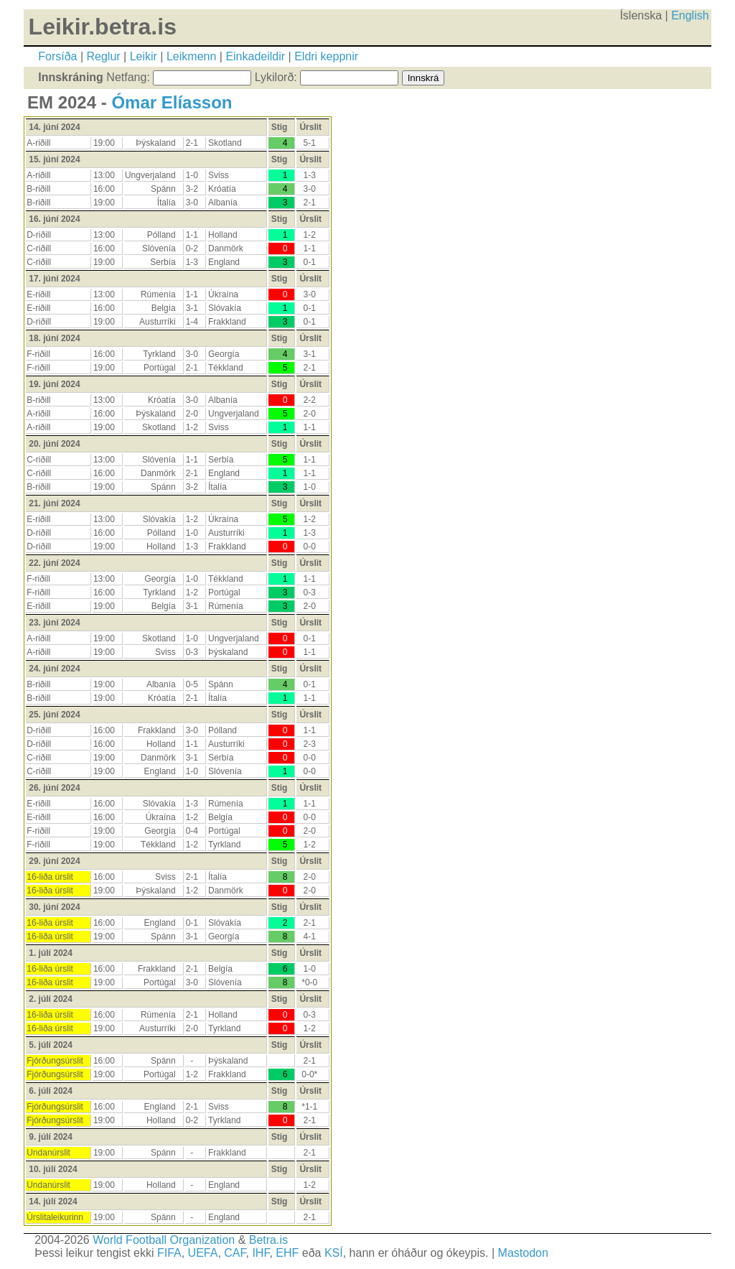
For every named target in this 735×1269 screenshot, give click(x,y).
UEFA (203, 1253)
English (689, 15)
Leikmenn (191, 56)
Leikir (143, 56)
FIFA (169, 1253)
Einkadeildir (255, 56)
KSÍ (333, 1253)
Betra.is (268, 1240)
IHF (260, 1253)
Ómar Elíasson (171, 102)
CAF (234, 1253)
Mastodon (523, 1253)
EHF (287, 1253)
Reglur (104, 56)
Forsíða (57, 56)
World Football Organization (164, 1240)
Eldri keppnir (326, 56)
